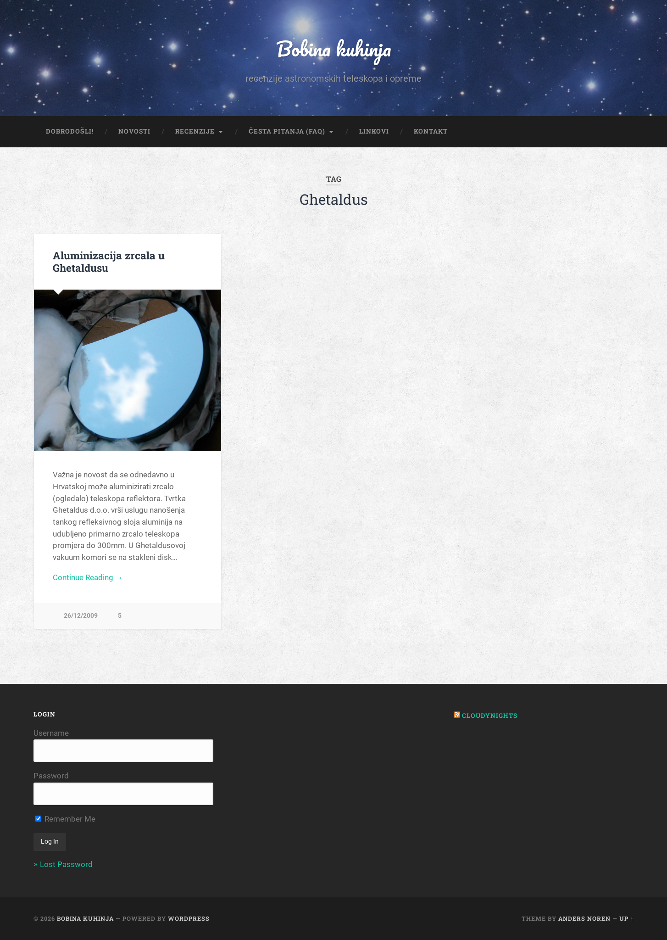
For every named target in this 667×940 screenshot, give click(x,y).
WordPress (189, 918)
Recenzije (195, 131)
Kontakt (431, 131)
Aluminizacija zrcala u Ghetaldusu (109, 261)
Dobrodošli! (70, 131)
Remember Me (65, 818)
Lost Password (66, 864)
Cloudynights (489, 715)
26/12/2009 (81, 616)
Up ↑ (626, 918)
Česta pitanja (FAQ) (287, 131)
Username (51, 733)
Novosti (134, 131)
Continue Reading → (88, 577)
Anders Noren (584, 918)
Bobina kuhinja (333, 48)
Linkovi (374, 131)
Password (51, 775)
